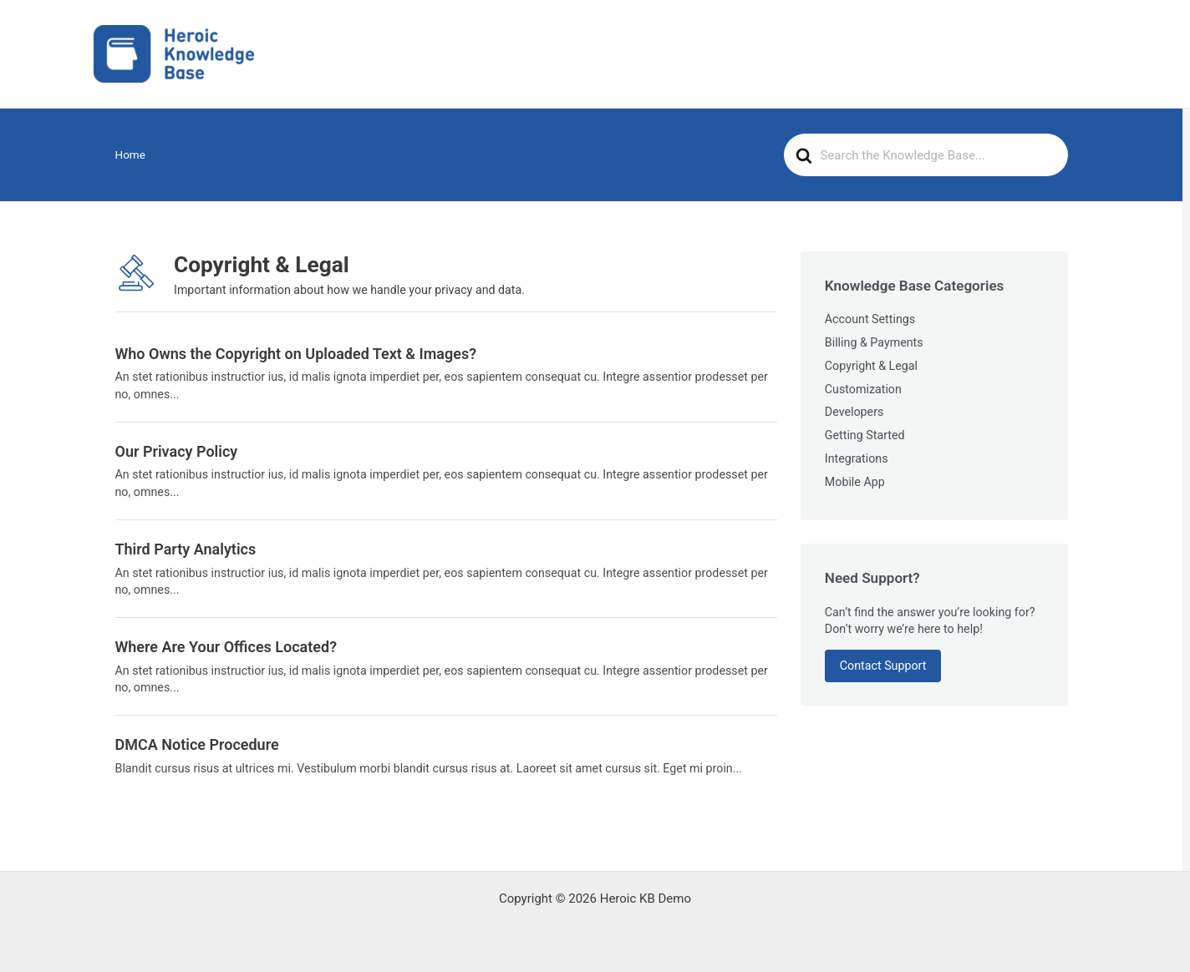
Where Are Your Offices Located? (226, 647)
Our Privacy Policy (176, 451)
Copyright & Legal (871, 365)
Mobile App (855, 482)
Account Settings (870, 319)
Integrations (856, 458)
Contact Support (883, 665)
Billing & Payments (874, 342)
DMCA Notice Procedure (197, 744)
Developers (854, 411)
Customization (863, 389)
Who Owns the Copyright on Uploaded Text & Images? (296, 353)
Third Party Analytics (186, 549)
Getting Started (865, 435)
